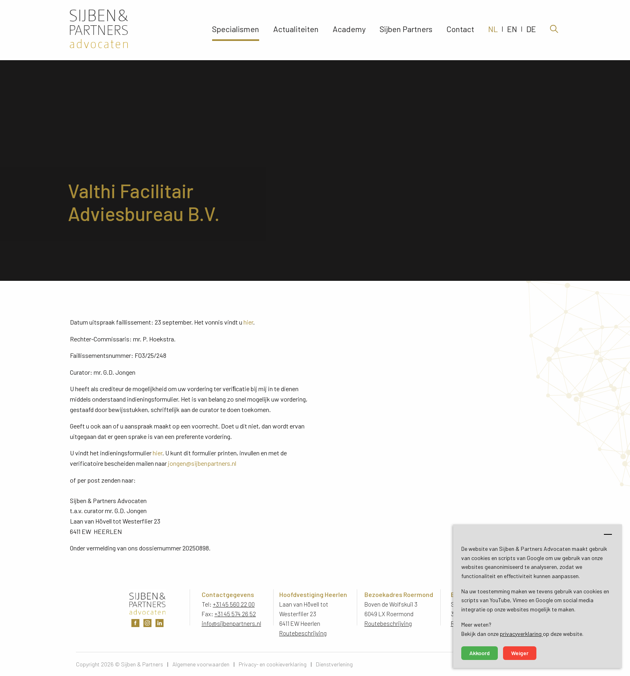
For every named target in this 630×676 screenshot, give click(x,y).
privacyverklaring (521, 633)
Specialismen (235, 30)
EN (512, 30)
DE (531, 30)
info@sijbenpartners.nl (231, 623)
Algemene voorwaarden (200, 664)
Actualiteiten (296, 30)
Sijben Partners (406, 30)
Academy (349, 30)
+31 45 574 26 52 (235, 613)
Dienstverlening (334, 664)
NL (493, 30)
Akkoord (479, 653)
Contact (460, 30)
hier (248, 322)
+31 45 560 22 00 (234, 604)
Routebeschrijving (303, 633)
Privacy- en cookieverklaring (273, 664)
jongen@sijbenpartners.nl (202, 463)
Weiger (519, 653)
